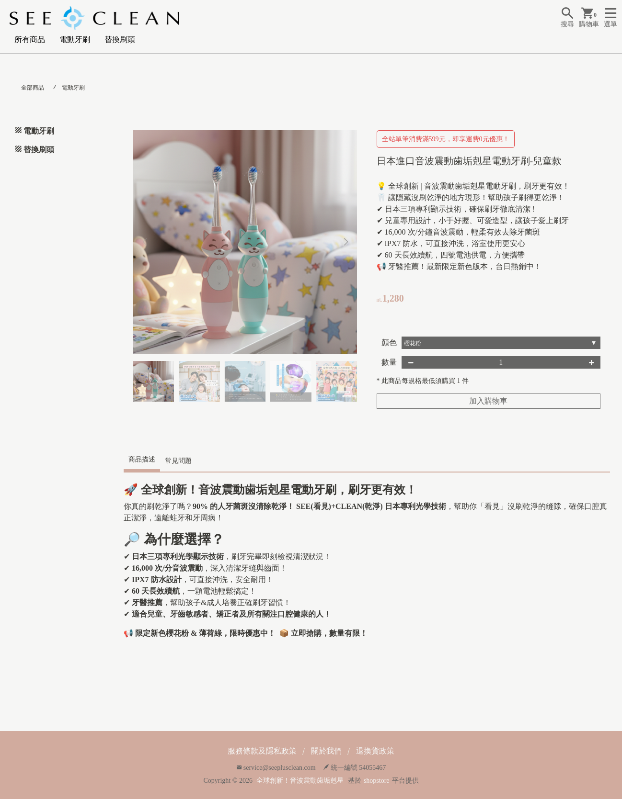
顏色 (389, 342)
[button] (346, 242)
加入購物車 (488, 401)
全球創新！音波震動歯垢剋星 (300, 780)
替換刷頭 (119, 39)
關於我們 (326, 751)
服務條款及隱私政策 (262, 751)
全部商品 (32, 87)
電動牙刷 (74, 39)
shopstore (377, 780)
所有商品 (29, 39)
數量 (389, 362)
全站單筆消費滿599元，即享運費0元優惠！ (445, 139)
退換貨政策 (375, 751)
